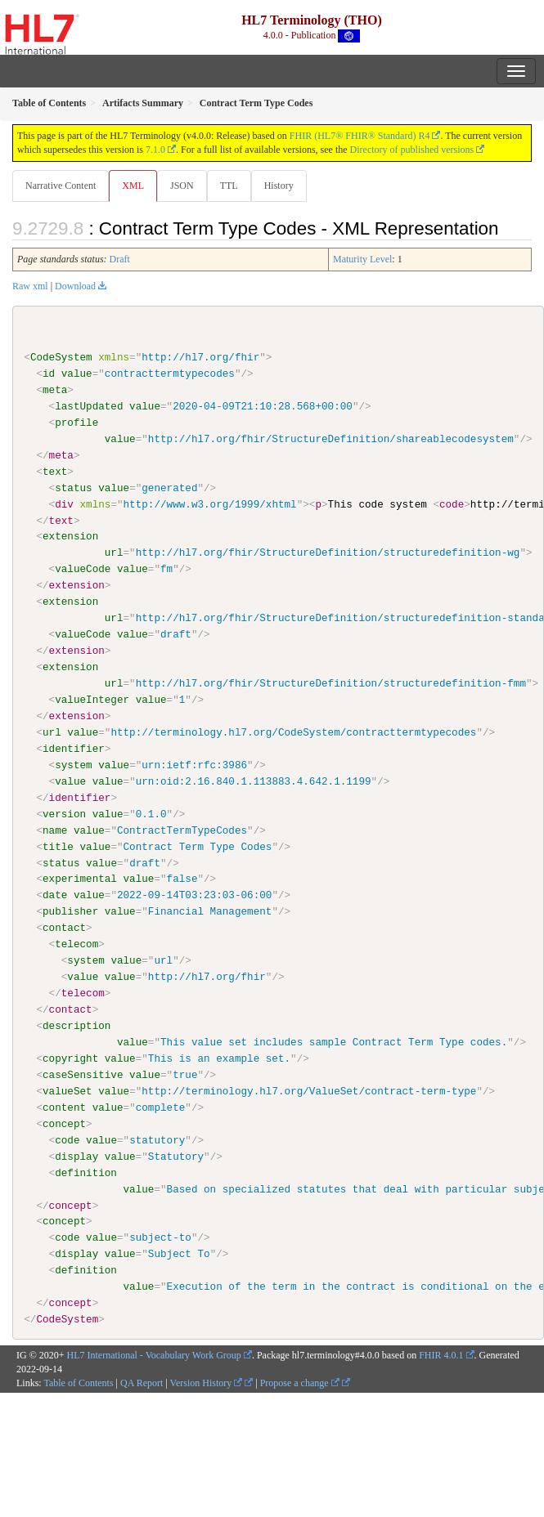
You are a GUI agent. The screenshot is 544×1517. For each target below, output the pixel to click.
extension (70, 536)
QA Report (141, 1382)
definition (86, 1172)
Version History (206, 1382)
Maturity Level (362, 259)
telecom (76, 944)
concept (64, 1123)
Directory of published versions (412, 149)
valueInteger (92, 699)
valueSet (67, 1090)
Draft (120, 259)
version (64, 813)
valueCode (82, 569)
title (58, 846)
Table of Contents (78, 1382)
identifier (74, 748)
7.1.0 (155, 149)
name (55, 829)
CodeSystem (61, 357)
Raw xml (30, 286)
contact (64, 927)
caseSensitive (83, 1074)
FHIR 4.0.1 (441, 1354)
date (55, 895)
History (279, 185)
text (55, 471)
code (67, 1139)
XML (133, 185)
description (76, 1025)
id (49, 373)
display (76, 1155)
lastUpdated (89, 406)
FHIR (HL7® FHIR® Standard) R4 (360, 135)
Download (75, 286)
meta (55, 390)
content (64, 1106)
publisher (70, 911)
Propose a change (299, 1382)
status (73, 487)
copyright (70, 1057)
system (73, 764)
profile (76, 422)
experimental (80, 878)
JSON (182, 185)
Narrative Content (60, 185)
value (76, 373)
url (114, 552)
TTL (229, 185)
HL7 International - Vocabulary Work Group (154, 1354)
